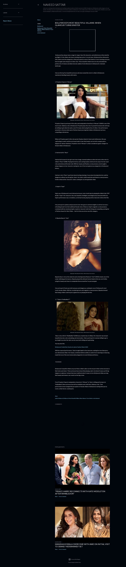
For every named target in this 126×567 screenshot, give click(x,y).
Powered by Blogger (74, 559)
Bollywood (40, 26)
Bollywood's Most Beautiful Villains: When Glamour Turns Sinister (45, 29)
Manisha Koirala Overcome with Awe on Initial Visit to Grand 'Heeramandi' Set (82, 545)
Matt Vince (78, 562)
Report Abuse (7, 21)
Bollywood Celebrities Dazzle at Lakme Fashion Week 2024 (71, 347)
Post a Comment (62, 496)
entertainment (41, 33)
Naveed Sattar (54, 4)
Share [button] (38, 20)
